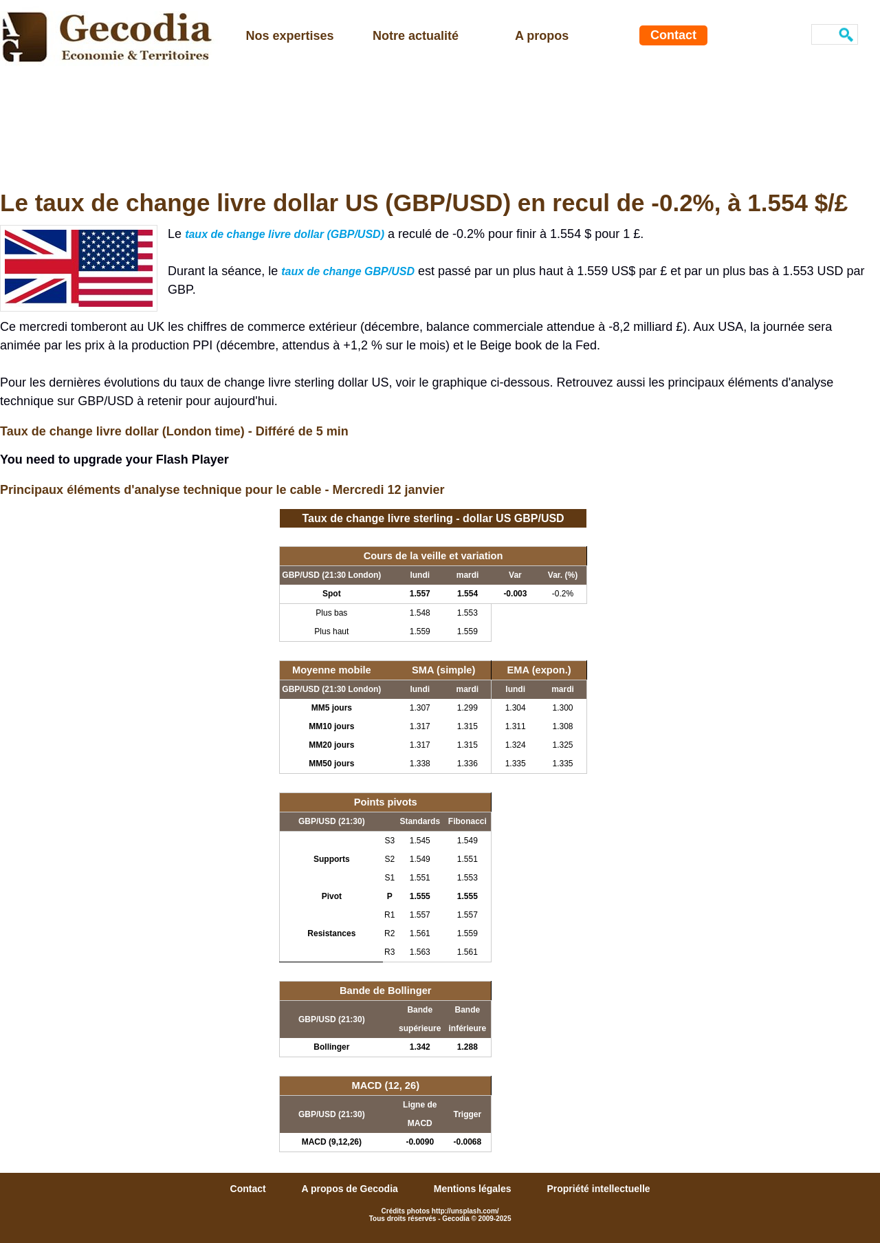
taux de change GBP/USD (348, 271)
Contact (673, 35)
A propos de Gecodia (351, 1188)
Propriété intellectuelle (598, 1188)
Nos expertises (290, 36)
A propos (542, 36)
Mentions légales (474, 1188)
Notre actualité (416, 36)
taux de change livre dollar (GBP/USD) (284, 234)
